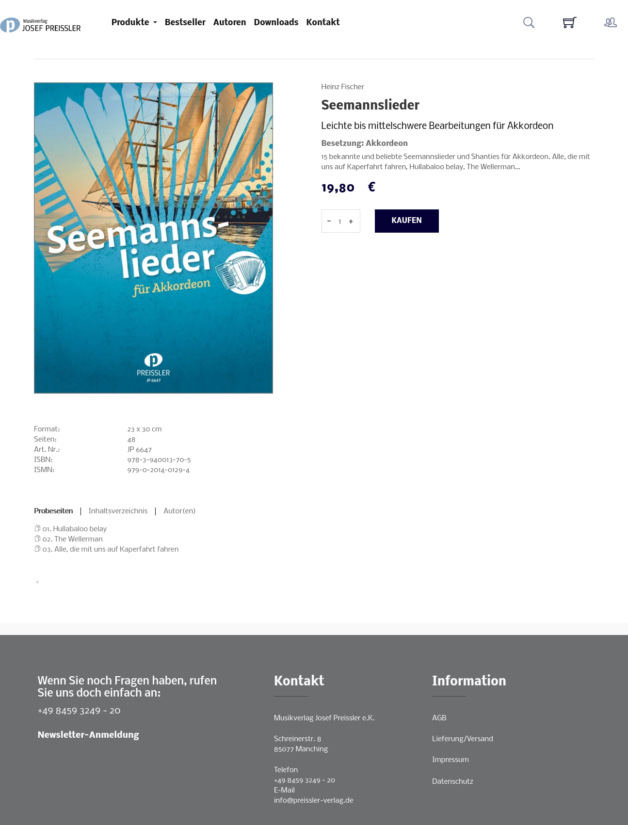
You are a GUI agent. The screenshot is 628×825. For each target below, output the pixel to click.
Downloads (276, 23)
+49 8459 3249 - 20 (79, 711)
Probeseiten (53, 511)
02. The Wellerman (73, 539)
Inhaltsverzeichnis (118, 511)
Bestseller (185, 23)
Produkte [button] (131, 23)
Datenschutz (452, 782)
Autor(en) (179, 511)
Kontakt (323, 23)
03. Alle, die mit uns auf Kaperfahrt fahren (111, 550)
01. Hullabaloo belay (75, 529)
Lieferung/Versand (462, 739)
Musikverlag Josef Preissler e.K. (324, 718)
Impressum (450, 760)
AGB (439, 718)
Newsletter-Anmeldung (88, 735)
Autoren (229, 23)
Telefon (286, 770)
